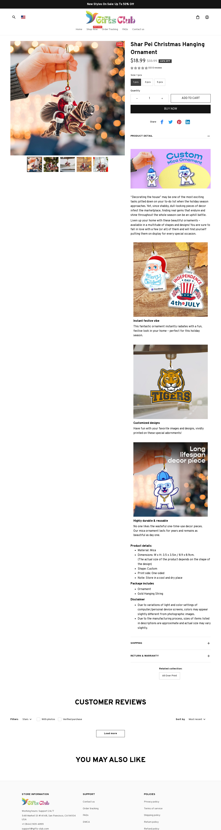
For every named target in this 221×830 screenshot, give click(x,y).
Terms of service (153, 775)
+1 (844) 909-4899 (33, 791)
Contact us (89, 769)
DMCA (86, 789)
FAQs (86, 782)
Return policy (151, 789)
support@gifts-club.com (35, 795)
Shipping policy (152, 782)
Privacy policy (151, 769)
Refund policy (151, 795)
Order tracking (91, 775)
